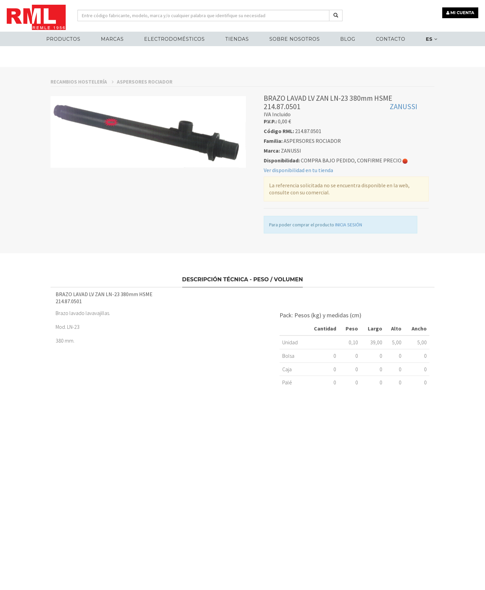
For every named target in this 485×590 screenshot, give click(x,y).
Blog (347, 39)
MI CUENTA (460, 12)
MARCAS (112, 39)
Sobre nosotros (294, 39)
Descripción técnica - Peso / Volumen (242, 317)
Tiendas (237, 39)
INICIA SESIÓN (348, 265)
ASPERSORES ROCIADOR (144, 122)
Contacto (390, 39)
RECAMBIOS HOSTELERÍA (82, 122)
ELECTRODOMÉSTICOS (174, 39)
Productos (63, 39)
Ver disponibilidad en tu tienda (298, 210)
